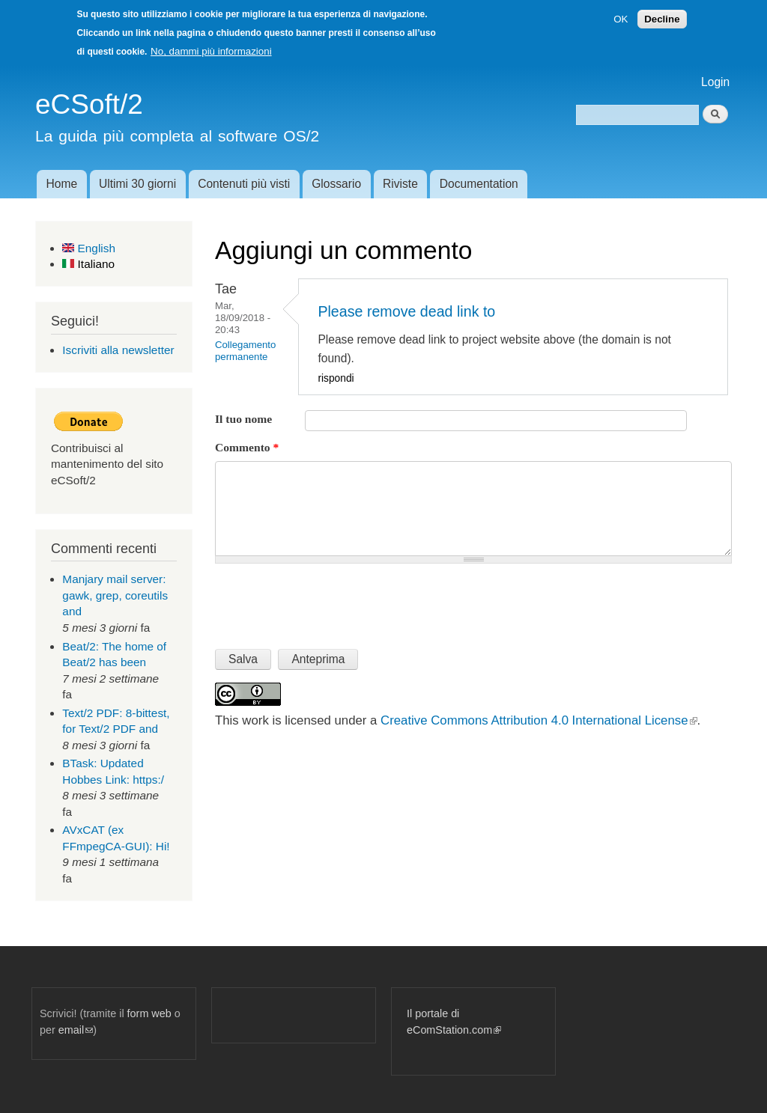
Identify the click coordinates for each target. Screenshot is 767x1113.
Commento (247, 447)
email (75, 1030)
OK (620, 19)
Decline (661, 19)
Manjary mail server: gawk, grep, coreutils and (115, 595)
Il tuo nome (243, 418)
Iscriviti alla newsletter (118, 350)
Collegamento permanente (245, 350)
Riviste (400, 183)
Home (61, 183)
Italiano (88, 263)
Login (715, 82)
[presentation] (329, 600)
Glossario (336, 183)
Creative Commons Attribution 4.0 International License (539, 720)
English (88, 248)
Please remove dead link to (406, 311)
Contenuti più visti (244, 183)
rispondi (336, 378)
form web (149, 1013)
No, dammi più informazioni (211, 51)
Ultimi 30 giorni (137, 183)
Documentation (479, 183)
